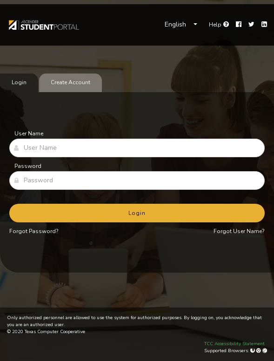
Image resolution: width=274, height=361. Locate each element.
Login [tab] (19, 82)
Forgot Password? (34, 231)
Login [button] (137, 213)
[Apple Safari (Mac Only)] (264, 351)
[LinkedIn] (264, 24)
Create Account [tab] (70, 82)
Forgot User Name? (239, 231)
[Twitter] (251, 24)
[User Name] (137, 148)
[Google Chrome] (259, 351)
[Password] (137, 180)
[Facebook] (238, 24)
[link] (43, 25)
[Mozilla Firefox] (253, 351)
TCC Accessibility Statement (234, 344)
